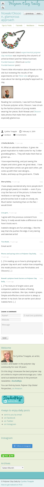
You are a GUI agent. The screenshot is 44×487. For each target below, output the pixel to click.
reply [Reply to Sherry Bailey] (41, 182)
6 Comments (19, 135)
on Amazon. (17, 388)
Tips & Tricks (7, 25)
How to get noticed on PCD (11, 485)
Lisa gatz (4, 213)
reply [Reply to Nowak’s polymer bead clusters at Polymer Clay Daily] (41, 278)
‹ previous (29, 13)
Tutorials (19, 25)
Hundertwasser (8, 62)
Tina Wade (5, 242)
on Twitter (8, 421)
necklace (7, 135)
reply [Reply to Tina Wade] (41, 242)
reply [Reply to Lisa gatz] (41, 213)
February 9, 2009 (27, 131)
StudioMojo (16, 381)
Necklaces (30, 25)
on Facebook (9, 418)
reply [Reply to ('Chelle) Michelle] (41, 143)
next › (39, 13)
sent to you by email (13, 414)
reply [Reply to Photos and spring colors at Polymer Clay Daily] (41, 254)
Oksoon (37, 111)
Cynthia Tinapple (9, 131)
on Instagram (10, 424)
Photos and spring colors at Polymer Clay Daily (18, 254)
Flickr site (23, 76)
